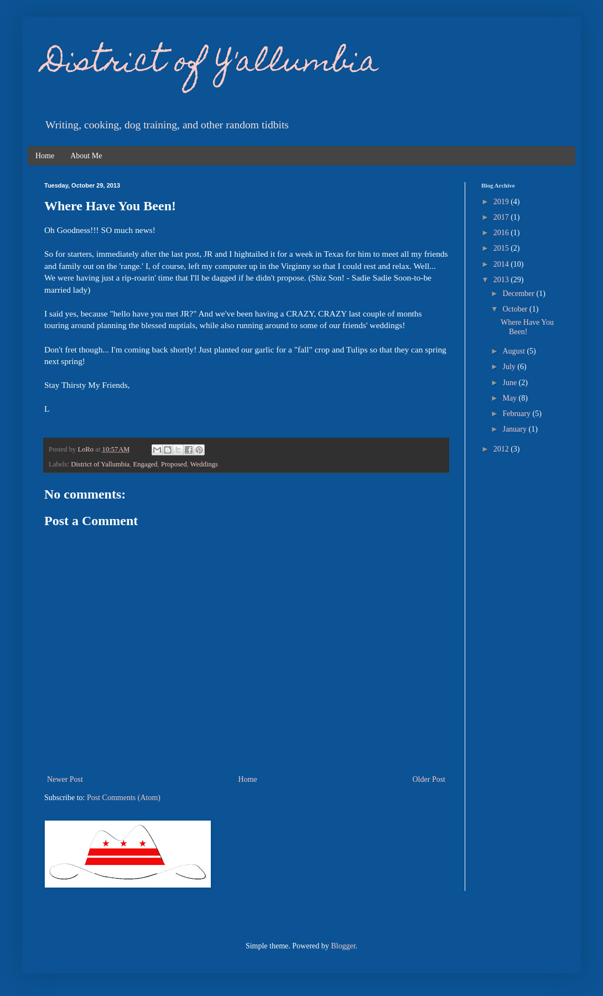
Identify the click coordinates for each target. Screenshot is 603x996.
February (517, 413)
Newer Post (65, 779)
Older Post (429, 779)
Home (44, 156)
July (509, 366)
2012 (502, 449)
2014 (502, 264)
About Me (86, 156)
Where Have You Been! (527, 327)
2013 (502, 280)
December (519, 293)
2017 (502, 217)
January (515, 429)
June (510, 382)
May (510, 398)
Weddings (204, 464)
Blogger (343, 946)
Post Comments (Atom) (123, 797)
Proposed (174, 464)
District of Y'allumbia (211, 64)
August (514, 351)
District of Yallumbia (100, 464)
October (515, 309)
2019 (502, 202)
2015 (502, 248)
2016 (502, 233)
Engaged (145, 464)
